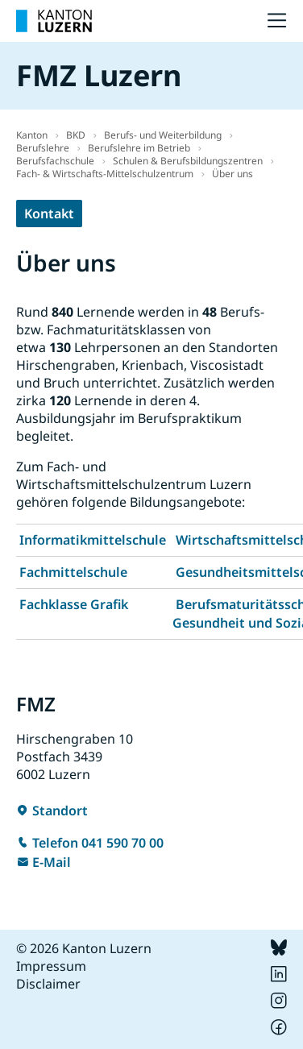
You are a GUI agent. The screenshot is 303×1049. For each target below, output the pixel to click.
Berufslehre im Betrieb (139, 148)
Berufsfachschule (55, 161)
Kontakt (49, 213)
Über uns (232, 173)
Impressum (51, 966)
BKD (75, 135)
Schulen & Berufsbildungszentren (188, 161)
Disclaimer (48, 984)
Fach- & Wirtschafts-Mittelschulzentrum (104, 173)
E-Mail (51, 862)
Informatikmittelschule (92, 540)
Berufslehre (42, 148)
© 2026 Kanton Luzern (84, 948)
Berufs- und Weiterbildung (163, 135)
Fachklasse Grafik (73, 604)
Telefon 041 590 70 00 (98, 843)
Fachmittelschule (73, 572)
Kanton (32, 135)
